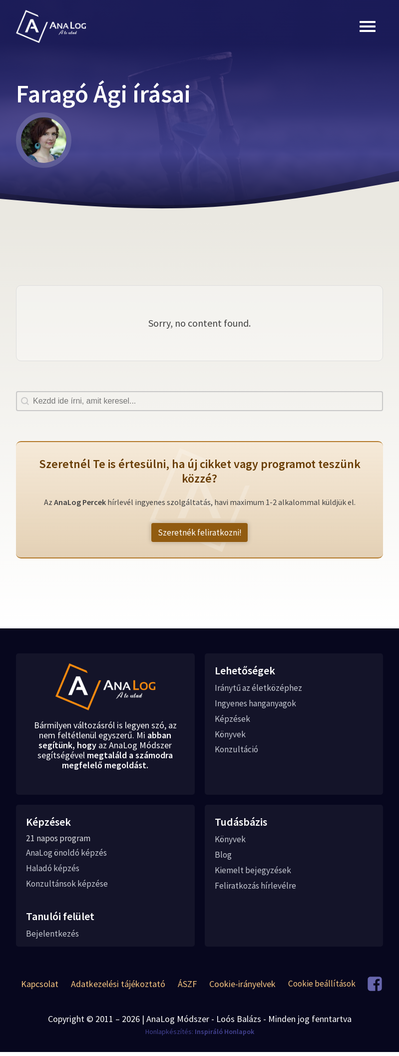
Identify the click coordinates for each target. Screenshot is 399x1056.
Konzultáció (237, 751)
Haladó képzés (53, 871)
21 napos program (60, 840)
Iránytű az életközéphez (259, 688)
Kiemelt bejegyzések (253, 873)
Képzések (233, 720)
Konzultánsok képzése (68, 887)
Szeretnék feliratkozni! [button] (199, 532)
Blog (223, 857)
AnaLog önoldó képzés (68, 855)
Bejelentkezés (52, 937)
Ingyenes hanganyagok (258, 704)
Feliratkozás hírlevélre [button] (256, 889)
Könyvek (231, 736)
